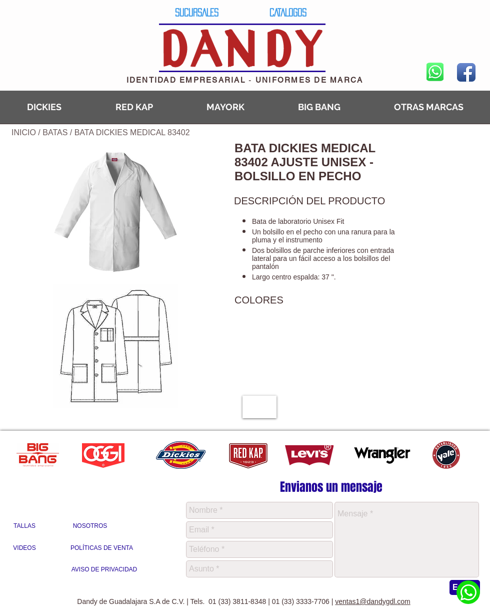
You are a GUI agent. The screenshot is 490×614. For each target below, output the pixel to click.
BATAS (56, 132)
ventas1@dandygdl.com (372, 601)
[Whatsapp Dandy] (468, 592)
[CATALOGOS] (288, 12)
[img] (259, 407)
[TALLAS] (24, 526)
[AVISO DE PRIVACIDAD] (104, 569)
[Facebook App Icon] (466, 72)
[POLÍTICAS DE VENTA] (101, 548)
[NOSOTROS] (90, 526)
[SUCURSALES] (196, 12)
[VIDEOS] (24, 548)
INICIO (24, 132)
